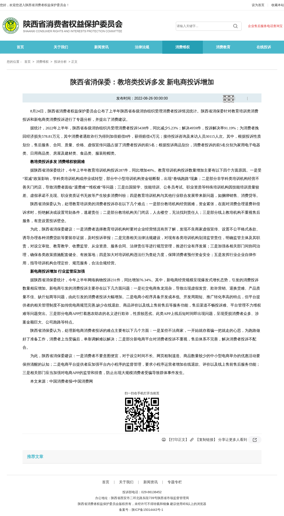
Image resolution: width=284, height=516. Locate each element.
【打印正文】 (178, 440)
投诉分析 (60, 61)
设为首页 (258, 5)
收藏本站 (277, 5)
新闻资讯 (101, 47)
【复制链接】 (206, 440)
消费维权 (182, 47)
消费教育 (223, 47)
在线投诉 (264, 47)
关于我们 (61, 47)
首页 (20, 47)
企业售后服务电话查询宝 (265, 26)
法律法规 (142, 47)
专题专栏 (174, 482)
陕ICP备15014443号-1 (147, 509)
